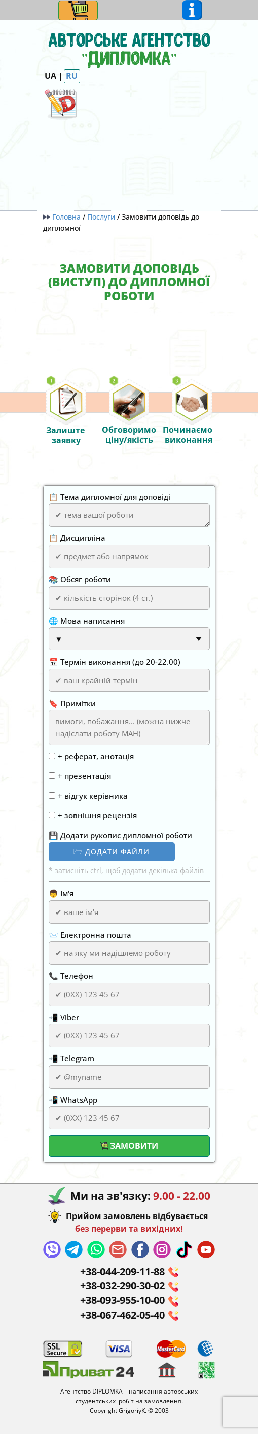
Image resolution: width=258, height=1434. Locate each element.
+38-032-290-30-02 (129, 1286)
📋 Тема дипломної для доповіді (109, 497)
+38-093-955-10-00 (129, 1300)
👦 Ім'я (61, 893)
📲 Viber (64, 1017)
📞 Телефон (71, 976)
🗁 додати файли (111, 851)
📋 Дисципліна (77, 538)
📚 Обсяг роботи (80, 579)
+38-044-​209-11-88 (129, 1272)
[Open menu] (78, 10)
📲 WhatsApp (73, 1100)
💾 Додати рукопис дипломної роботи (120, 835)
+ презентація (84, 776)
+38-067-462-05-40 (129, 1315)
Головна (63, 217)
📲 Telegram (71, 1058)
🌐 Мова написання (87, 621)
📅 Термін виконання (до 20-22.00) (114, 662)
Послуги (101, 217)
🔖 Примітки (72, 703)
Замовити (129, 1145)
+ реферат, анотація (96, 756)
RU (72, 75)
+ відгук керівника (93, 796)
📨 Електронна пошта (90, 935)
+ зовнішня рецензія (97, 815)
